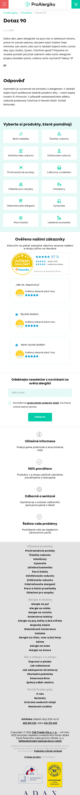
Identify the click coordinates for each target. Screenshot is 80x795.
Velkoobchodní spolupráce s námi (40, 741)
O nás (40, 694)
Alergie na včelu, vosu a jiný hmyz (40, 638)
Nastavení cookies (40, 707)
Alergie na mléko (39, 608)
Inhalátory (59, 189)
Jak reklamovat (40, 666)
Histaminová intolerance (40, 629)
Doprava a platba (39, 662)
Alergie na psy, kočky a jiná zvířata (40, 621)
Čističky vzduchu (59, 139)
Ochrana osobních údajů (40, 702)
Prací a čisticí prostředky (40, 589)
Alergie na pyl (40, 604)
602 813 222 (30, 723)
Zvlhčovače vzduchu (59, 156)
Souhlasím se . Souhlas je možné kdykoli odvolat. (42, 405)
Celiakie (40, 634)
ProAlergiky (10, 13)
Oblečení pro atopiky (21, 189)
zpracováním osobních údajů (43, 403)
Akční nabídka (21, 139)
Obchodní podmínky (40, 674)
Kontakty (40, 698)
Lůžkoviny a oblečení (59, 172)
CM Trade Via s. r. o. (44, 732)
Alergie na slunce (40, 650)
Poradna (26, 13)
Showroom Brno (40, 678)
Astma (40, 642)
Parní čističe (21, 223)
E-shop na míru (33, 757)
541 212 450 (50, 723)
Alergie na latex (40, 646)
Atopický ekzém (40, 625)
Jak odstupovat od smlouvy (40, 670)
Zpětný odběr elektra (40, 683)
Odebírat (40, 417)
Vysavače (59, 206)
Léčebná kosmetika (59, 223)
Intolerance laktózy (40, 617)
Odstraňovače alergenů (21, 206)
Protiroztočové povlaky (20, 172)
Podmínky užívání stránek (48, 751)
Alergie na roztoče (40, 613)
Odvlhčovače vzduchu (21, 156)
